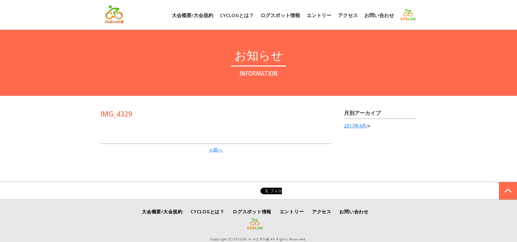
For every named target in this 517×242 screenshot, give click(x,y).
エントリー (319, 15)
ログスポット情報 (280, 15)
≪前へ (216, 150)
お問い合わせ (379, 15)
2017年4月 (355, 125)
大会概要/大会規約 (192, 15)
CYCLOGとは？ (237, 15)
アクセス (348, 15)
